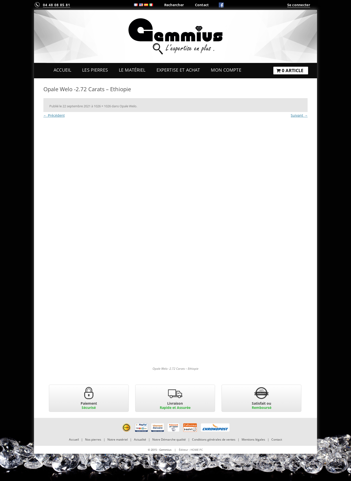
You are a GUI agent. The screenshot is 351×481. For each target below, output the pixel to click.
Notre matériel (117, 439)
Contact (202, 4)
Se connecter (298, 4)
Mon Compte (226, 70)
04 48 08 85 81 (56, 4)
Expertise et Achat (178, 70)
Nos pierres (93, 439)
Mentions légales (253, 439)
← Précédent (54, 115)
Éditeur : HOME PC (191, 450)
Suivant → (299, 115)
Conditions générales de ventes (213, 439)
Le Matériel (132, 70)
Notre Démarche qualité (169, 439)
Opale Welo (128, 106)
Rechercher (174, 4)
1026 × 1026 (102, 106)
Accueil (62, 70)
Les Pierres (95, 70)
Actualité (140, 439)
